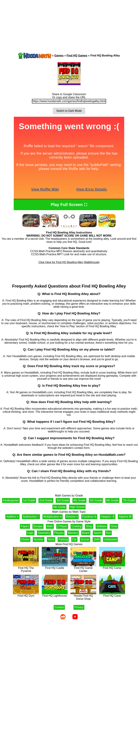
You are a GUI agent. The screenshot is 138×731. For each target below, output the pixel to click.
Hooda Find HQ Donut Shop (83, 596)
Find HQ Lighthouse (55, 594)
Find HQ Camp (112, 566)
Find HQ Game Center (83, 568)
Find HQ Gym (26, 594)
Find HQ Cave (112, 594)
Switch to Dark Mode (69, 110)
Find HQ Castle (55, 566)
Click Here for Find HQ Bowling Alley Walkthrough (68, 262)
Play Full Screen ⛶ (69, 204)
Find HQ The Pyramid (26, 568)
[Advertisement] (33, 20)
